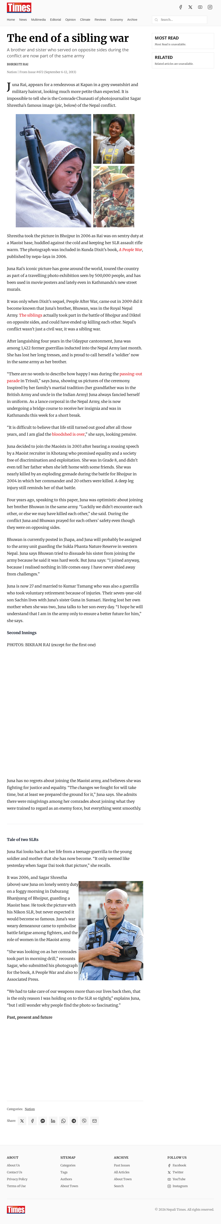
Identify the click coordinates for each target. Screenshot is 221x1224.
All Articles (121, 1172)
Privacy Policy (17, 1179)
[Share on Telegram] (73, 1121)
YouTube (176, 1179)
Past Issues (122, 1165)
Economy (116, 19)
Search (119, 1186)
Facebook (176, 1165)
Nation (30, 1109)
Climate (85, 19)
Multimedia (38, 19)
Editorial (55, 19)
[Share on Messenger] (42, 1121)
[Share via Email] (94, 1121)
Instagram (177, 1186)
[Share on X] (22, 1121)
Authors (66, 1179)
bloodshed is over (68, 434)
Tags (64, 1172)
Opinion (70, 19)
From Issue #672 (47, 72)
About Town (69, 1186)
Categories (68, 1165)
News (23, 19)
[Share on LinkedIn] (53, 1121)
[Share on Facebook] (32, 1121)
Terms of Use (16, 1186)
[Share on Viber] (84, 1121)
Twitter (175, 1172)
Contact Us (14, 1172)
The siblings (30, 315)
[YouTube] (200, 8)
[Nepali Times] (16, 1210)
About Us (13, 1165)
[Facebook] (181, 8)
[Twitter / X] (190, 8)
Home (11, 19)
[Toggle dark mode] (212, 20)
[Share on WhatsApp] (63, 1121)
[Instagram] (210, 8)
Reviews (100, 19)
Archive (132, 19)
